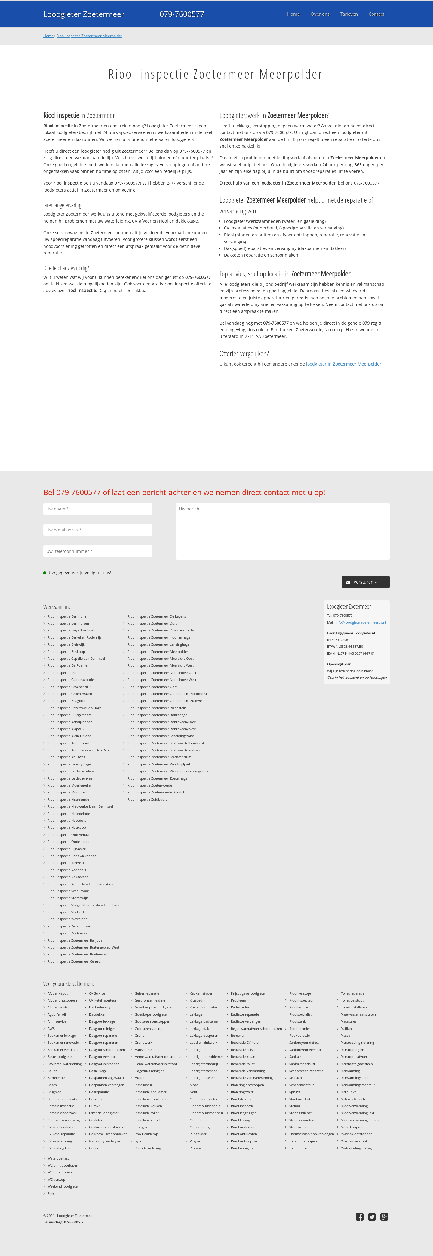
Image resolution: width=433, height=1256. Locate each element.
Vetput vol (349, 1091)
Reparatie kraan (243, 1056)
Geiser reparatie (147, 993)
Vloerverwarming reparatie (361, 1120)
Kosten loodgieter (203, 1007)
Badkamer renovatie (63, 1042)
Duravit (94, 1106)
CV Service (97, 993)
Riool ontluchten (244, 1134)
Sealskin (295, 1077)
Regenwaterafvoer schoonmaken (256, 1028)
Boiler (52, 1070)
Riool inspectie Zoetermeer (68, 933)
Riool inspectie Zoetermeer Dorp (152, 623)
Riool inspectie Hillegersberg (69, 714)
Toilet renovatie (301, 1148)
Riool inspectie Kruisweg (66, 757)
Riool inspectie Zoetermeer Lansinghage (158, 644)
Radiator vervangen (246, 1021)
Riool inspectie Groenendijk (69, 686)
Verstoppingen (352, 1049)
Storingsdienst (300, 1113)
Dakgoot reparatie (103, 1035)
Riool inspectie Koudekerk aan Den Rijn (78, 750)
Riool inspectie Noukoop (67, 827)
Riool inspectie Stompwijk (68, 898)
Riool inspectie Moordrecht (69, 792)
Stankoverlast (299, 1099)
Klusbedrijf (198, 1000)
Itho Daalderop (146, 1134)
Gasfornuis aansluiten (106, 1127)
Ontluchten (198, 1120)
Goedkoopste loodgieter (154, 1007)
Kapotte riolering (148, 1148)
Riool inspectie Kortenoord (68, 743)
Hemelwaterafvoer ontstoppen (159, 1056)
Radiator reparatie (245, 1014)
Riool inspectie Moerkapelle (69, 785)
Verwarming (350, 1070)
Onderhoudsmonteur (206, 1113)
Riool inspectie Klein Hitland (69, 736)
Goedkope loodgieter (151, 1014)
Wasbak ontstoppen (357, 1134)
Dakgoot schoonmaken (107, 1049)
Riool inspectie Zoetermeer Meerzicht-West (160, 665)
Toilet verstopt (352, 1000)
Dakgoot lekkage (102, 1021)
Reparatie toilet (243, 1063)
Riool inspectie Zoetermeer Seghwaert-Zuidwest (164, 750)
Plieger (195, 1141)
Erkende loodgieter (103, 1113)
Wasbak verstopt (354, 1141)
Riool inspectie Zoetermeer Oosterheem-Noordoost (167, 693)
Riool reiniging (242, 1148)
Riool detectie (241, 1099)
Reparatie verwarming (248, 1070)
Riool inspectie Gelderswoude (71, 679)
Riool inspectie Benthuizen (68, 623)
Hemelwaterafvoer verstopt (156, 1063)
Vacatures (348, 1021)
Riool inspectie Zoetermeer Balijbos (75, 940)
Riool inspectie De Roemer (68, 665)
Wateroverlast (58, 1158)
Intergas (141, 1127)
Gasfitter (95, 1120)
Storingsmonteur (302, 1120)
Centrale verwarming (64, 1120)
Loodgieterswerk (203, 1077)
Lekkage (196, 1014)
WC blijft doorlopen (63, 1165)
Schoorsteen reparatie (306, 1070)
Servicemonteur (301, 1085)
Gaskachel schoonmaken (108, 1134)
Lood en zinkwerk (203, 1042)
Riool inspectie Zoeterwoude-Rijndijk (156, 792)
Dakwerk (96, 1099)
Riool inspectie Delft (63, 672)
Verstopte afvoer (354, 1056)
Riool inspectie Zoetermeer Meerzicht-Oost (160, 658)
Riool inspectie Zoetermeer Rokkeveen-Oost (161, 722)
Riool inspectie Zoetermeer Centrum (75, 961)
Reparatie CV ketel (245, 1042)
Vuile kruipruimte (354, 1127)
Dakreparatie (99, 1091)
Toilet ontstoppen (303, 1141)
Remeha (237, 1035)
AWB (51, 1028)
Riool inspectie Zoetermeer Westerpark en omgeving (167, 771)
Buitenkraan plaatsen (64, 1099)
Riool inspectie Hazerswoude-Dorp (74, 708)
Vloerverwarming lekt (357, 1113)
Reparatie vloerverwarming (252, 1077)
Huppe (140, 1077)
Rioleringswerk (242, 1091)
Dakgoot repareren (103, 1042)
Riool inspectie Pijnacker (66, 848)
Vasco (345, 1035)
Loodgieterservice (203, 1070)
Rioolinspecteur (301, 1000)
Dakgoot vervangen (104, 1063)
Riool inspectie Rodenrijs (67, 870)
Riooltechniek (300, 1028)
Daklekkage (98, 1070)
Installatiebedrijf (147, 1120)
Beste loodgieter (60, 1056)
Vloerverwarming (354, 1106)
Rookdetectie (299, 1035)
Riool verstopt (300, 993)
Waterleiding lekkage (357, 1148)
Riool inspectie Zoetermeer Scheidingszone (160, 736)
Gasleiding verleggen (105, 1141)
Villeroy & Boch (353, 1099)
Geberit (94, 1148)
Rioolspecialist (300, 1014)
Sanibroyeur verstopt (305, 1049)
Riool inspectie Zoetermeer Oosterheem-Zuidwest (165, 700)
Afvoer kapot (58, 993)
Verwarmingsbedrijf (356, 1077)
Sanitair (295, 1056)
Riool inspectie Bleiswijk (66, 644)
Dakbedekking (100, 1007)
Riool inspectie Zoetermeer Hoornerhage (158, 637)
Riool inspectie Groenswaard (70, 693)
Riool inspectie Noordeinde (69, 813)
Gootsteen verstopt (150, 1028)
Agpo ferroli (57, 1014)
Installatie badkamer (150, 1091)
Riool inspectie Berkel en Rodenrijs (74, 637)
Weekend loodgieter (63, 1186)
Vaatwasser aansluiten (358, 1014)
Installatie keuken (148, 1106)
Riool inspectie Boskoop (66, 651)
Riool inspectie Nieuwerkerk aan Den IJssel (80, 806)
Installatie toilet (147, 1113)
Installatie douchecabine (154, 1099)
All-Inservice (57, 1021)
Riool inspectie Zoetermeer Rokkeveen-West (161, 729)
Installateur (143, 1085)
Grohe (139, 1035)
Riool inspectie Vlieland (66, 912)
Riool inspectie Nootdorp (67, 820)
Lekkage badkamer (204, 1021)
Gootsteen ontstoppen (152, 1021)
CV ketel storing (60, 1141)
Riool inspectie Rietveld (66, 862)
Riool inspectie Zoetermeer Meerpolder (89, 35)
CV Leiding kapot (61, 1148)
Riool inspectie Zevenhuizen (69, 926)
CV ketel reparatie (61, 1134)
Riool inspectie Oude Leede (69, 841)
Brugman (55, 1091)
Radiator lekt (241, 1007)
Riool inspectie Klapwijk (66, 729)
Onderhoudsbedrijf (205, 1106)
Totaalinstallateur (354, 1007)
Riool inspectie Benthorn (67, 616)
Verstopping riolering (357, 1042)
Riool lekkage (241, 1120)
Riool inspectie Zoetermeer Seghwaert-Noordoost (165, 743)
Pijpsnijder (198, 1134)
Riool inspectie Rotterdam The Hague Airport (82, 884)
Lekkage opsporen (204, 1035)
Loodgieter (198, 1049)
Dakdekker (97, 1014)
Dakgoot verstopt (102, 1056)
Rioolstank (297, 1021)
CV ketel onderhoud (63, 1127)
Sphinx (294, 1091)
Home (48, 35)
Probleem (238, 1000)
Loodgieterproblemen (207, 1056)
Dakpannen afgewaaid (106, 1077)
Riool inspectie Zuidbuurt (147, 799)
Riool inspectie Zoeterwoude (149, 785)
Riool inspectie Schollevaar (68, 891)
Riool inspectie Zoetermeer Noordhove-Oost (161, 672)
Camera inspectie (61, 1106)
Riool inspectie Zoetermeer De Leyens (156, 616)
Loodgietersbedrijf (204, 1063)
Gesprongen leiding (150, 1000)
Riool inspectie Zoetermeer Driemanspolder (161, 630)
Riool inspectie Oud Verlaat (69, 834)
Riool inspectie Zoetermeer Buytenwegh (78, 954)
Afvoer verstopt (60, 1007)
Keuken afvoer (201, 993)
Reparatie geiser (243, 1049)
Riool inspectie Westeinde (68, 919)
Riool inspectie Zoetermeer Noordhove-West (161, 679)
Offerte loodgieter (203, 1099)
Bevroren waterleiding (65, 1063)
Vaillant (347, 1028)
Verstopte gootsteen (357, 1063)
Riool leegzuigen (243, 1113)
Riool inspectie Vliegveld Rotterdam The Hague (84, 905)
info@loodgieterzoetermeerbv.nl (361, 622)
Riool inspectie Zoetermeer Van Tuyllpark (159, 764)
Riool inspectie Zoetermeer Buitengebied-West (83, 947)
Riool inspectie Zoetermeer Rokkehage (157, 714)
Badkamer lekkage (62, 1035)
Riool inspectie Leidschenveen (71, 778)
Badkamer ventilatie (63, 1049)
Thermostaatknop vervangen (311, 1134)
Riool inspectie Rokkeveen (68, 876)
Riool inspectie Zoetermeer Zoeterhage (157, 778)
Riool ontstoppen (244, 1141)
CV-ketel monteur (102, 1000)
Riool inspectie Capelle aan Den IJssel (76, 658)
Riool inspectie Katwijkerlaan (70, 722)
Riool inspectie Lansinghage (69, 764)
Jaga (138, 1141)
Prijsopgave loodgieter (248, 993)
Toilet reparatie (352, 993)
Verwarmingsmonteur (358, 1085)
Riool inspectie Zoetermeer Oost (152, 686)
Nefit (193, 1091)
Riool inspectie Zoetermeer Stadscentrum (159, 757)
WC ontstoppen (60, 1172)
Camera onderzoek (62, 1113)
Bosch (52, 1085)
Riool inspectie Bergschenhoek (71, 630)
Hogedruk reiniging (149, 1070)
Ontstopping (200, 1127)
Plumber (196, 1148)
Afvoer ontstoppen (62, 1000)
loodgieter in (343, 364)
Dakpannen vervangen (106, 1085)
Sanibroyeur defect (304, 1042)
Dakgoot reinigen (102, 1028)
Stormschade (299, 1127)
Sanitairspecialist (302, 1063)
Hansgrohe (143, 1049)
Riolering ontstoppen (247, 1085)
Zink (51, 1193)
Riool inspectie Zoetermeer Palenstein (156, 708)
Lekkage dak (199, 1028)
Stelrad (294, 1106)
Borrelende (56, 1077)
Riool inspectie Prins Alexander (72, 855)
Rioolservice (298, 1007)
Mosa (194, 1085)
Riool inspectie (242, 1106)
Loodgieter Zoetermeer (83, 14)
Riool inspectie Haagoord (67, 700)
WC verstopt (57, 1179)
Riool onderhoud (244, 1127)
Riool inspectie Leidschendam (71, 771)
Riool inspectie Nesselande (68, 799)
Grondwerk (143, 1042)
